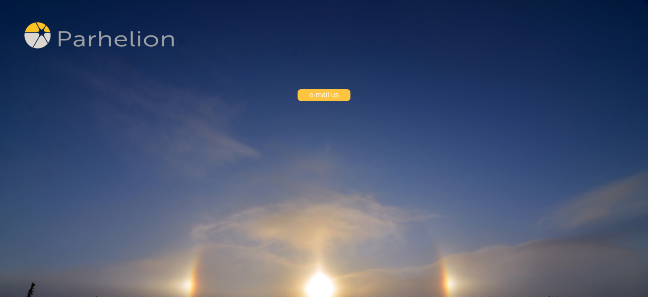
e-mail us (324, 95)
